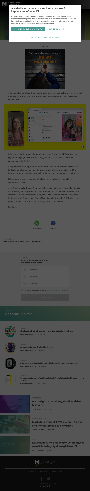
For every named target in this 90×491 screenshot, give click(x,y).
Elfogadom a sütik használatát (28, 29)
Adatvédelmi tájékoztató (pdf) (45, 37)
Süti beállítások (56, 29)
